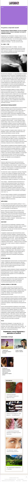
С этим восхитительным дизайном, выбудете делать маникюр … (14, 432)
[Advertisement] (14, 16)
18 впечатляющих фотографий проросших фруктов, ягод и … (13, 396)
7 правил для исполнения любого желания (6, 351)
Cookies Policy (24, 480)
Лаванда (10, 477)
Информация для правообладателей (8, 480)
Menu (2, 7)
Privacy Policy (18, 480)
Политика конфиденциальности (10, 479)
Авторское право (20, 479)
